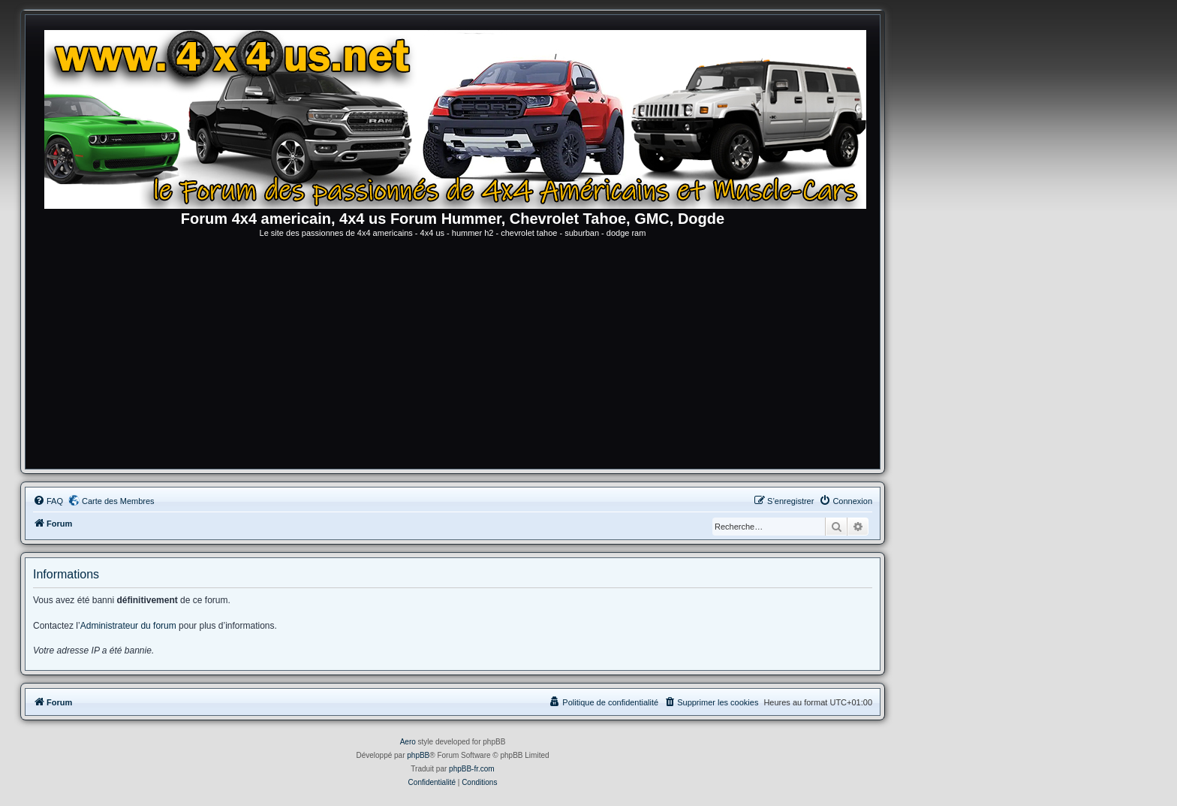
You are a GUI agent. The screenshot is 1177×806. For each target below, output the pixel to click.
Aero (408, 742)
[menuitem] (48, 501)
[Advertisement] (452, 356)
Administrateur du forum (128, 625)
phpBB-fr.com (472, 769)
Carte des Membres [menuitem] (118, 501)
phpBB (418, 755)
